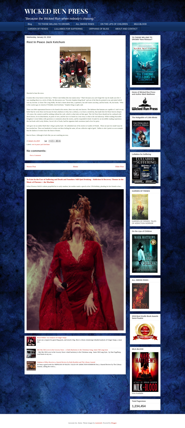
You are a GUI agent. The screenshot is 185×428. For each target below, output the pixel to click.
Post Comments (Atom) (80, 173)
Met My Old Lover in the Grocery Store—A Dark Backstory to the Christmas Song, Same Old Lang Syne (72, 350)
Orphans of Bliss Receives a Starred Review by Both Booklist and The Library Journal (66, 362)
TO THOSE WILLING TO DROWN (54, 24)
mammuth (98, 423)
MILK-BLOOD (140, 24)
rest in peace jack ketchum (41, 144)
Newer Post (31, 166)
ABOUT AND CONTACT (126, 29)
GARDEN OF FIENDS (38, 29)
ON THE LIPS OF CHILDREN (114, 24)
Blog (30, 24)
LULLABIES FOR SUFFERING (68, 29)
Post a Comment (35, 155)
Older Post (119, 166)
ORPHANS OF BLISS (99, 29)
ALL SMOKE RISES (85, 24)
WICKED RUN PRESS (56, 11)
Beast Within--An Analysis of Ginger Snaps (51, 338)
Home (75, 166)
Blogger (113, 423)
